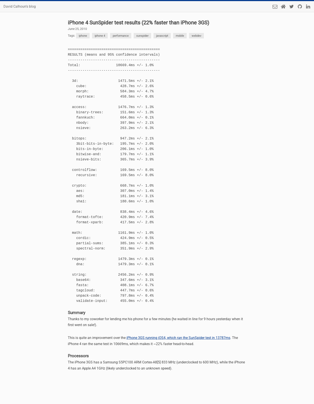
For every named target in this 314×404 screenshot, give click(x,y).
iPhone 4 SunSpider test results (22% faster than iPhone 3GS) (138, 23)
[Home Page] (283, 6)
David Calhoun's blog (19, 7)
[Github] (299, 6)
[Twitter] (291, 6)
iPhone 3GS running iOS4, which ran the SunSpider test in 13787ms (178, 338)
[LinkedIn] (308, 6)
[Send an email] (275, 6)
